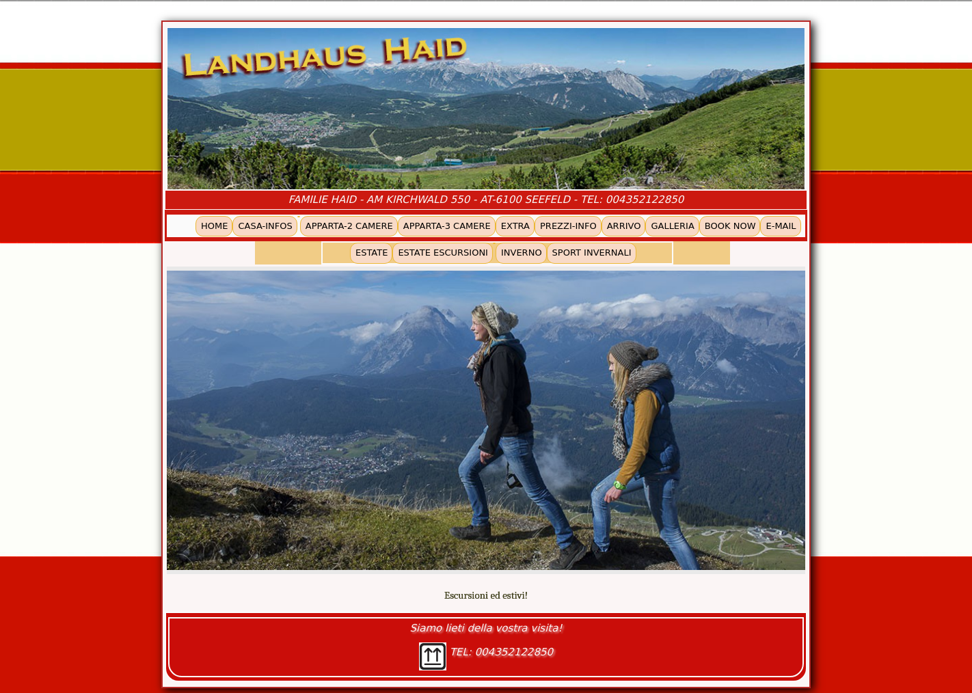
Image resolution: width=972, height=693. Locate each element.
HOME (214, 226)
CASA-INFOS (265, 226)
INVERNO (521, 252)
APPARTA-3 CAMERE (447, 226)
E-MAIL (781, 226)
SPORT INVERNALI (592, 252)
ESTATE (371, 252)
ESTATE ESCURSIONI (443, 252)
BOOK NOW (730, 226)
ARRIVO (624, 226)
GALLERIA (672, 226)
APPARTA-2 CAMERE (349, 226)
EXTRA (515, 226)
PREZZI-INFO (568, 226)
